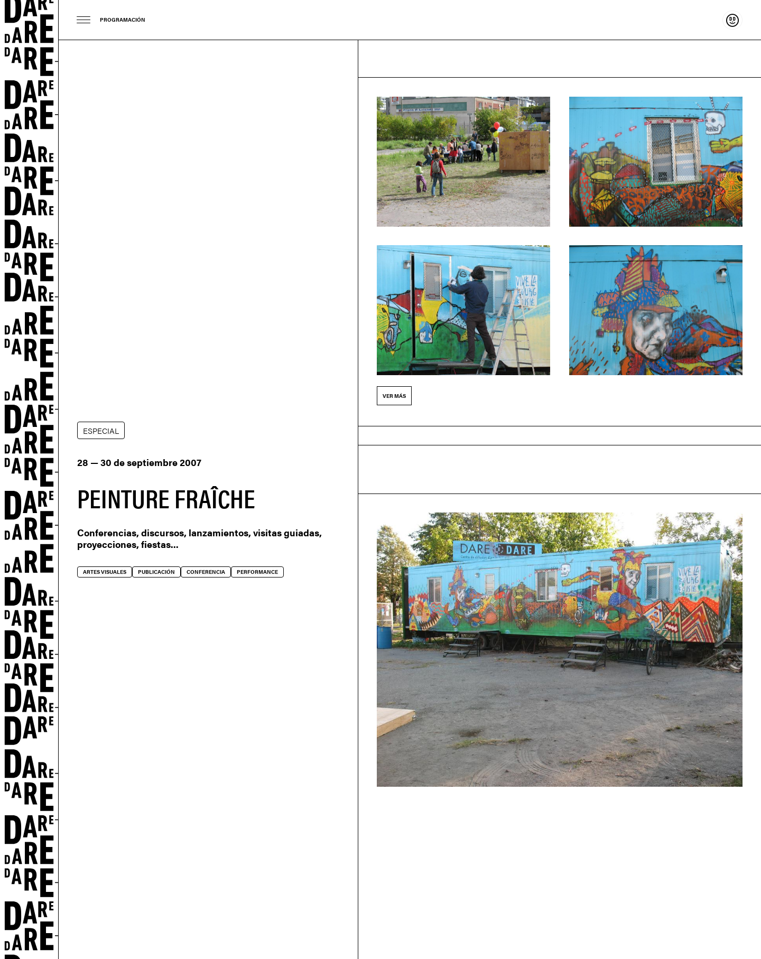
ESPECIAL (101, 430)
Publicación (156, 571)
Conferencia (206, 571)
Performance (257, 571)
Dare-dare (29, 479)
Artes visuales (104, 571)
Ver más (394, 395)
